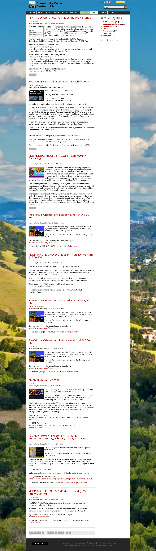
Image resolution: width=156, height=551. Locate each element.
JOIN (48, 12)
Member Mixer (108, 26)
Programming (108, 31)
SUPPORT (85, 12)
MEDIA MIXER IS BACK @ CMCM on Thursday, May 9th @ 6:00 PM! (61, 256)
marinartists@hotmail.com (39, 517)
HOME (32, 12)
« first (30, 533)
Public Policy (107, 33)
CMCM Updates (33, 21)
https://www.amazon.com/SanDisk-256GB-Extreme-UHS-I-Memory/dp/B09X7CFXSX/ (52, 426)
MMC (105, 29)
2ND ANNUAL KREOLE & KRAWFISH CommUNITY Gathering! (58, 157)
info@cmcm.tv (72, 246)
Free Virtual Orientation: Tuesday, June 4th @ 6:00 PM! (59, 216)
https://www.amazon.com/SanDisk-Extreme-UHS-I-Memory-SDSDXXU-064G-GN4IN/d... (59, 418)
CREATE (56, 12)
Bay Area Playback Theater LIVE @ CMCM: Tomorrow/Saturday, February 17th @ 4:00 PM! (57, 437)
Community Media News (36, 85)
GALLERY (102, 12)
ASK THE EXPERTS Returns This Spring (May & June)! (60, 17)
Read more (32, 75)
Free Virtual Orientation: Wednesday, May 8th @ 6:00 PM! (61, 302)
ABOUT (41, 12)
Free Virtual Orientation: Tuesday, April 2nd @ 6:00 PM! (59, 341)
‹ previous (33, 533)
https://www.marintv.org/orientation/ (43, 242)
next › (67, 533)
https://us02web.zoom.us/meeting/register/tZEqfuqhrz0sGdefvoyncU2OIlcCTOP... (61, 479)
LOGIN (111, 12)
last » (70, 533)
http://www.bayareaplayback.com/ (74, 483)
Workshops (107, 35)
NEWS (94, 12)
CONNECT (74, 12)
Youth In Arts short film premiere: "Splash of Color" (59, 81)
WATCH (65, 12)
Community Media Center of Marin (49, 4)
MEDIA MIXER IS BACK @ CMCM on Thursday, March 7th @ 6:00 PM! (59, 492)
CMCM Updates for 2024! (44, 380)
